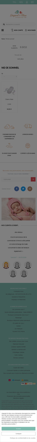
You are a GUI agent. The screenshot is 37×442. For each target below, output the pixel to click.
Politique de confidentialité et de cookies (22, 438)
